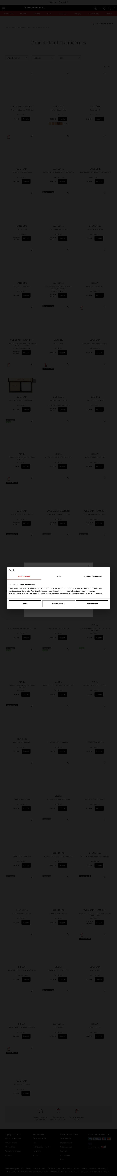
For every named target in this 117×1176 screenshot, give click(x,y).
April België (45, 600)
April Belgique (72, 600)
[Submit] (24, 7)
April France (44, 606)
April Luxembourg (72, 606)
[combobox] (34, 7)
